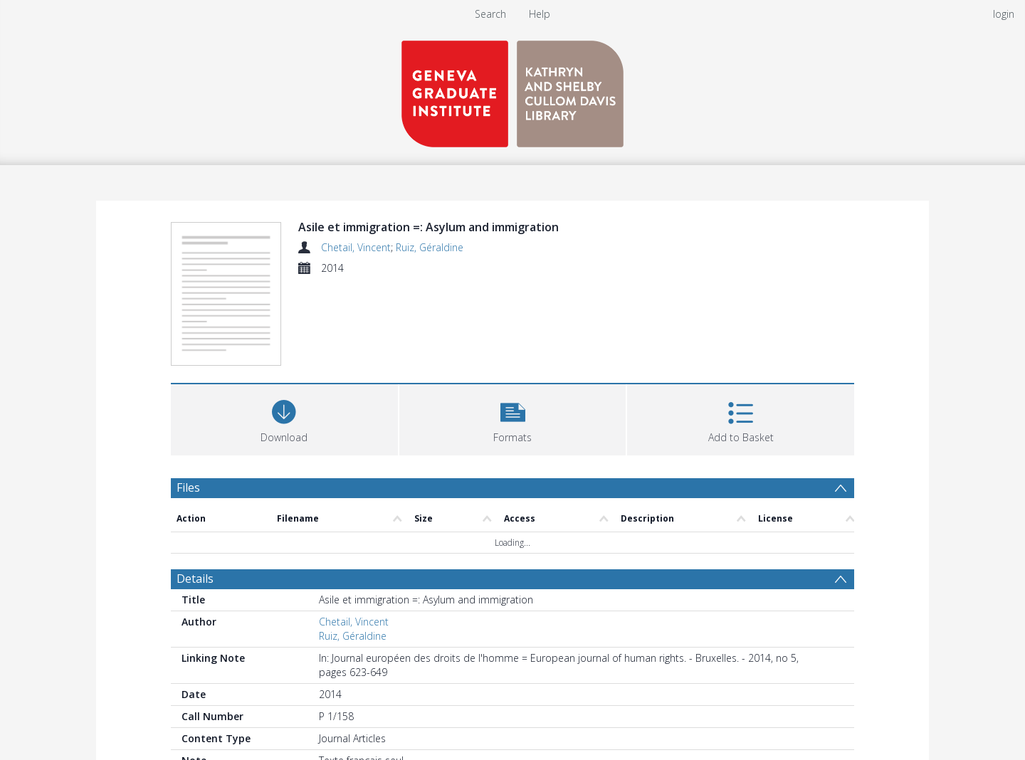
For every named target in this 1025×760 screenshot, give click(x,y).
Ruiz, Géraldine (429, 247)
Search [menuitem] (490, 14)
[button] (512, 418)
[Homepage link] (512, 90)
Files (188, 487)
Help (539, 14)
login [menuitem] (1003, 14)
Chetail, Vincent (356, 247)
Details (195, 578)
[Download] (284, 418)
